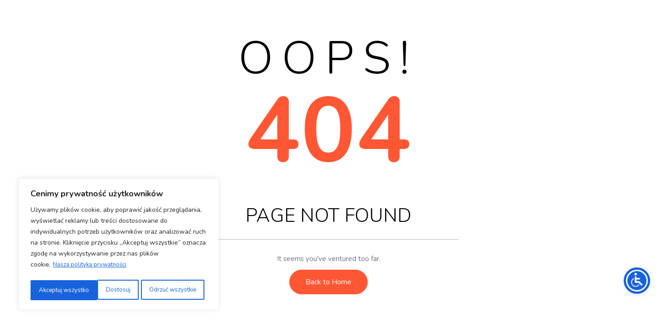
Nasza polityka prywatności (93, 267)
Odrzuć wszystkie (104, 290)
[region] (118, 245)
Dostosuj (50, 290)
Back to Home (328, 282)
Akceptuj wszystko (173, 290)
